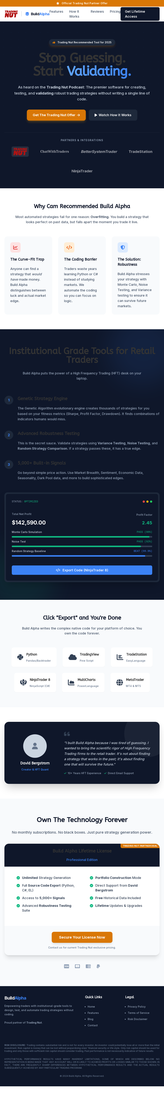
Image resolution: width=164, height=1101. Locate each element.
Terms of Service (138, 1012)
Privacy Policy (137, 1006)
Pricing (115, 11)
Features (56, 11)
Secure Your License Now (82, 937)
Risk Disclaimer (137, 1019)
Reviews (97, 11)
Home (91, 1006)
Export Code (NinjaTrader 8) (82, 570)
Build (37, 14)
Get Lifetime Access (135, 14)
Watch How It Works (113, 115)
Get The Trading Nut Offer (56, 115)
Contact (93, 1025)
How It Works (74, 14)
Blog (90, 1019)
